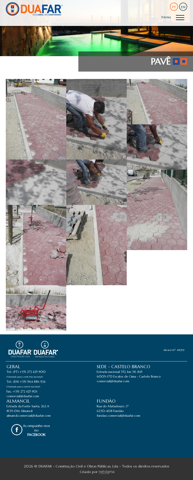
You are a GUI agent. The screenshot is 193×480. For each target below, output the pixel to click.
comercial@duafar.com (22, 396)
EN (183, 7)
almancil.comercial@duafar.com (28, 416)
